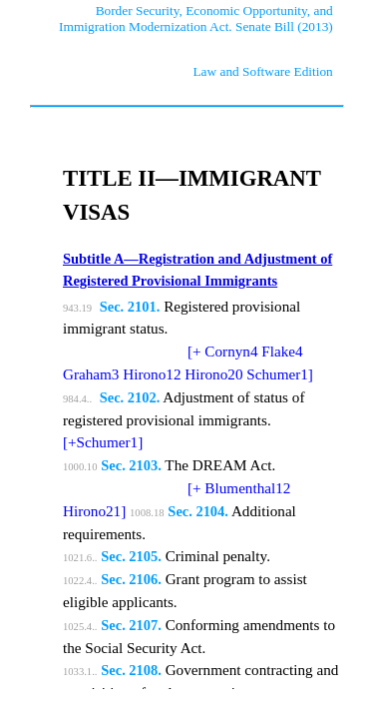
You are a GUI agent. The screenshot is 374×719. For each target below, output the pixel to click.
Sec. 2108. (131, 670)
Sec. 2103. (131, 465)
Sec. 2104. (198, 511)
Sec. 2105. (131, 556)
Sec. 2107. (131, 625)
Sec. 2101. (130, 307)
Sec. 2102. (130, 397)
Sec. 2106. (131, 579)
